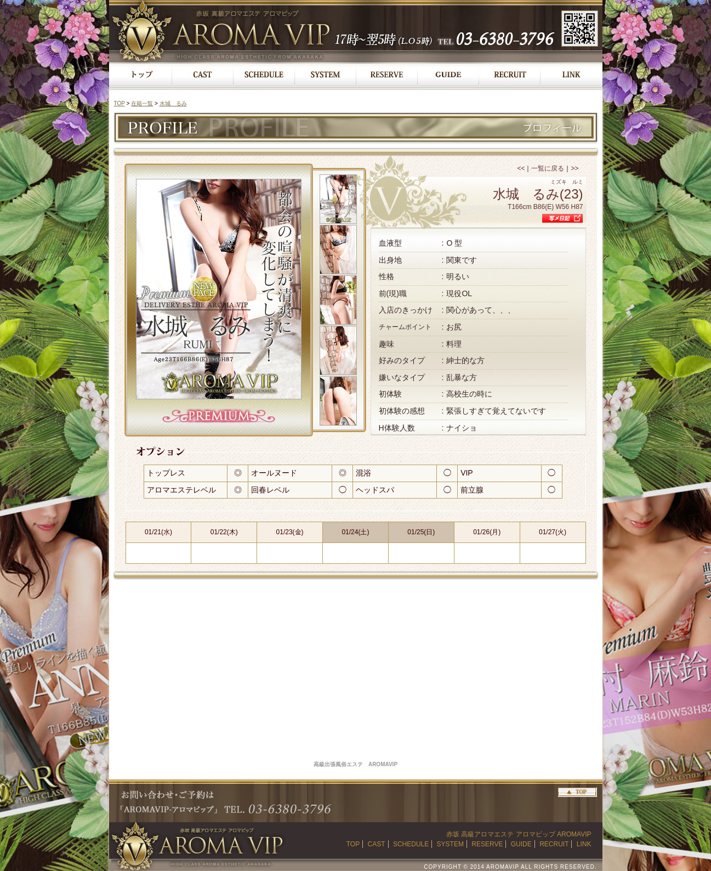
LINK (584, 844)
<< (521, 168)
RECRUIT (553, 844)
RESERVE (487, 844)
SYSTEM (450, 844)
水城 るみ (173, 103)
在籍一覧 (142, 103)
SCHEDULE (411, 844)
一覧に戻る (547, 168)
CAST (376, 844)
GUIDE (521, 844)
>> (574, 168)
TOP (119, 103)
